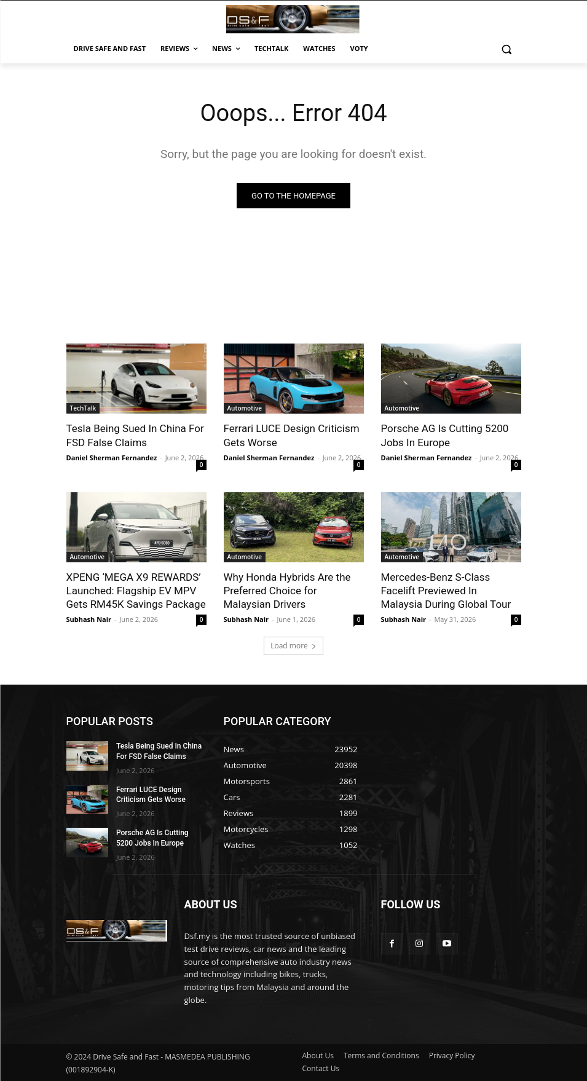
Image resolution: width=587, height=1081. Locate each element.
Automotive (244, 408)
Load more (293, 645)
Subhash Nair (89, 618)
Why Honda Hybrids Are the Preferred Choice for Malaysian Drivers (287, 590)
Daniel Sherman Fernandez (111, 457)
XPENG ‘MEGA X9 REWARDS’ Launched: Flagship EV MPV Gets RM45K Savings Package (136, 590)
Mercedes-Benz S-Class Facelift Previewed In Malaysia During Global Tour (446, 590)
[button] (506, 48)
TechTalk (83, 408)
